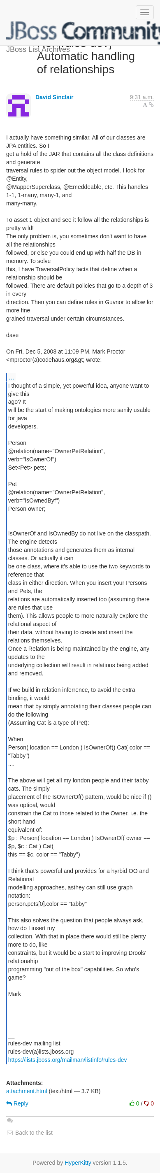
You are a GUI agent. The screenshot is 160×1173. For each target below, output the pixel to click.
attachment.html (26, 1091)
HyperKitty (78, 1162)
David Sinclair (54, 97)
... (11, 377)
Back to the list (29, 1132)
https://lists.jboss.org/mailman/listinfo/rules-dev (67, 1060)
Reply (17, 1103)
